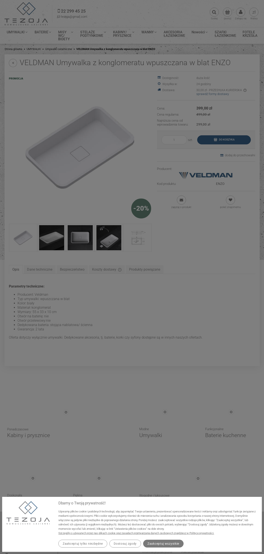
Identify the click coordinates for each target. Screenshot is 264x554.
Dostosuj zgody (125, 543)
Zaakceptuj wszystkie (163, 543)
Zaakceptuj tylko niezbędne (83, 543)
